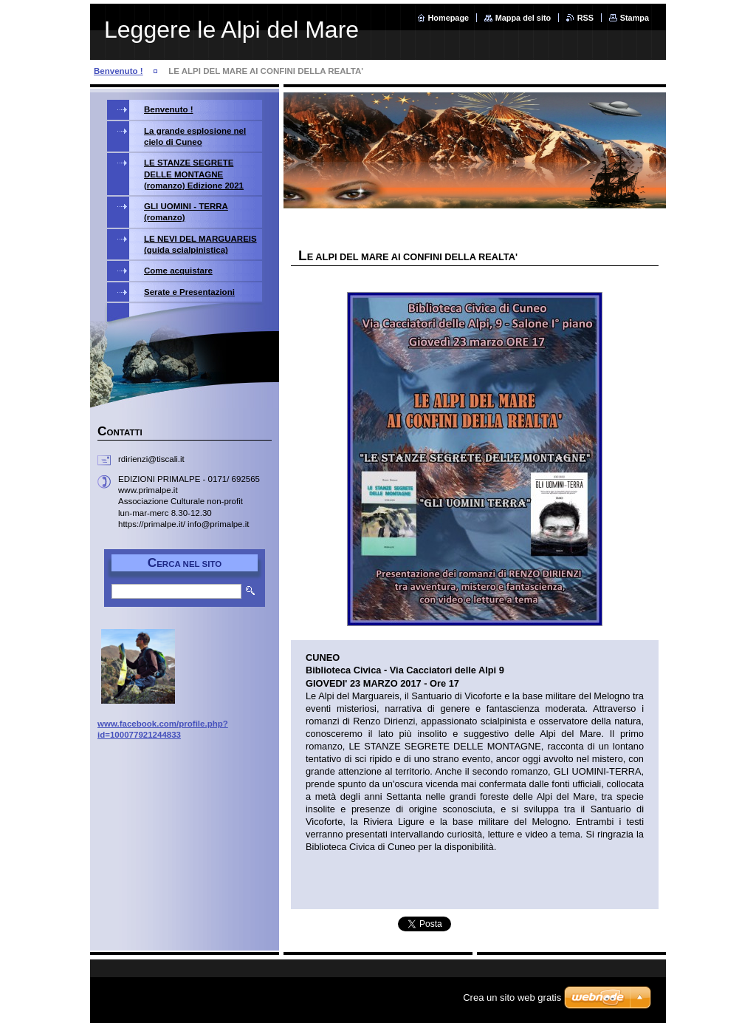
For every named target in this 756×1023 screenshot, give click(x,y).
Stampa (634, 17)
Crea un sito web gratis (512, 997)
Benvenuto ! (118, 71)
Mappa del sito (523, 17)
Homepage (449, 17)
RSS (585, 17)
